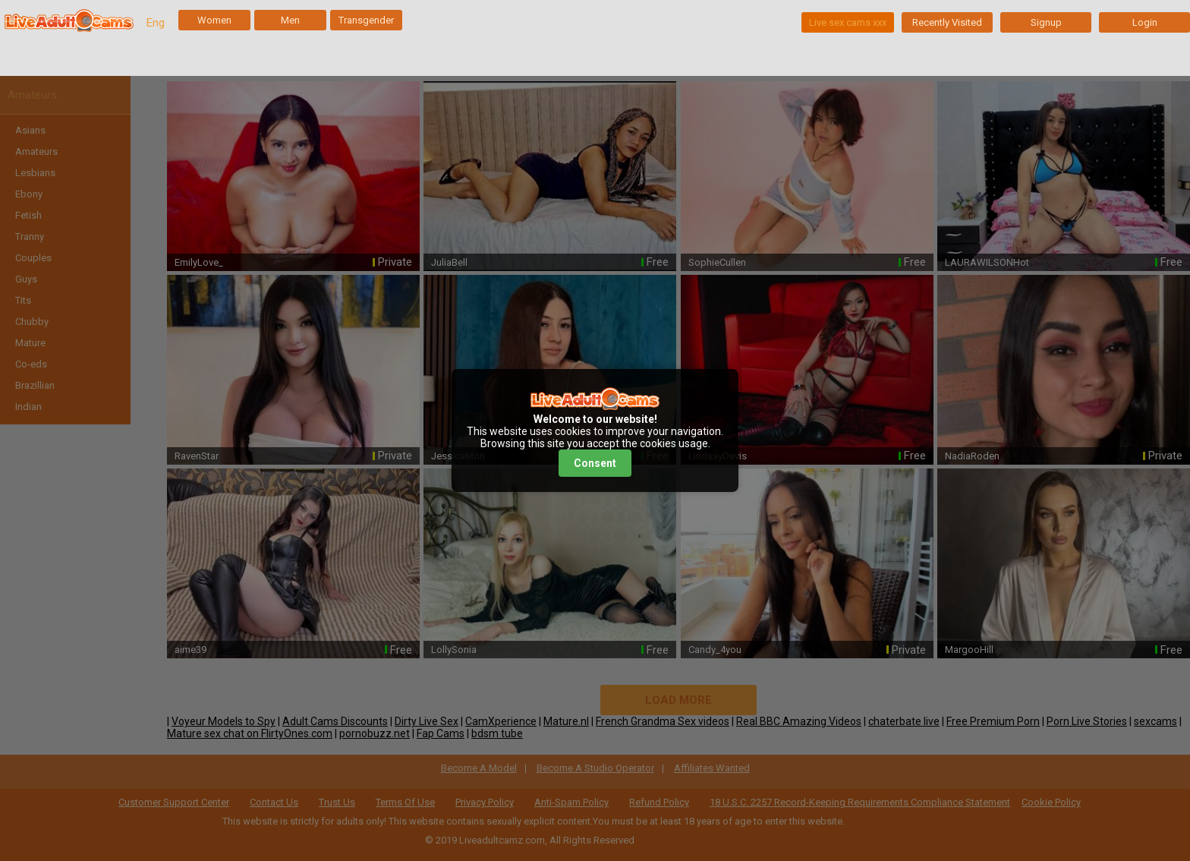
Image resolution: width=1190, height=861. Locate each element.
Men (290, 20)
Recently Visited (947, 22)
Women (214, 20)
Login (1144, 22)
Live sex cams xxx (847, 22)
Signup (1046, 22)
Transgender (366, 20)
